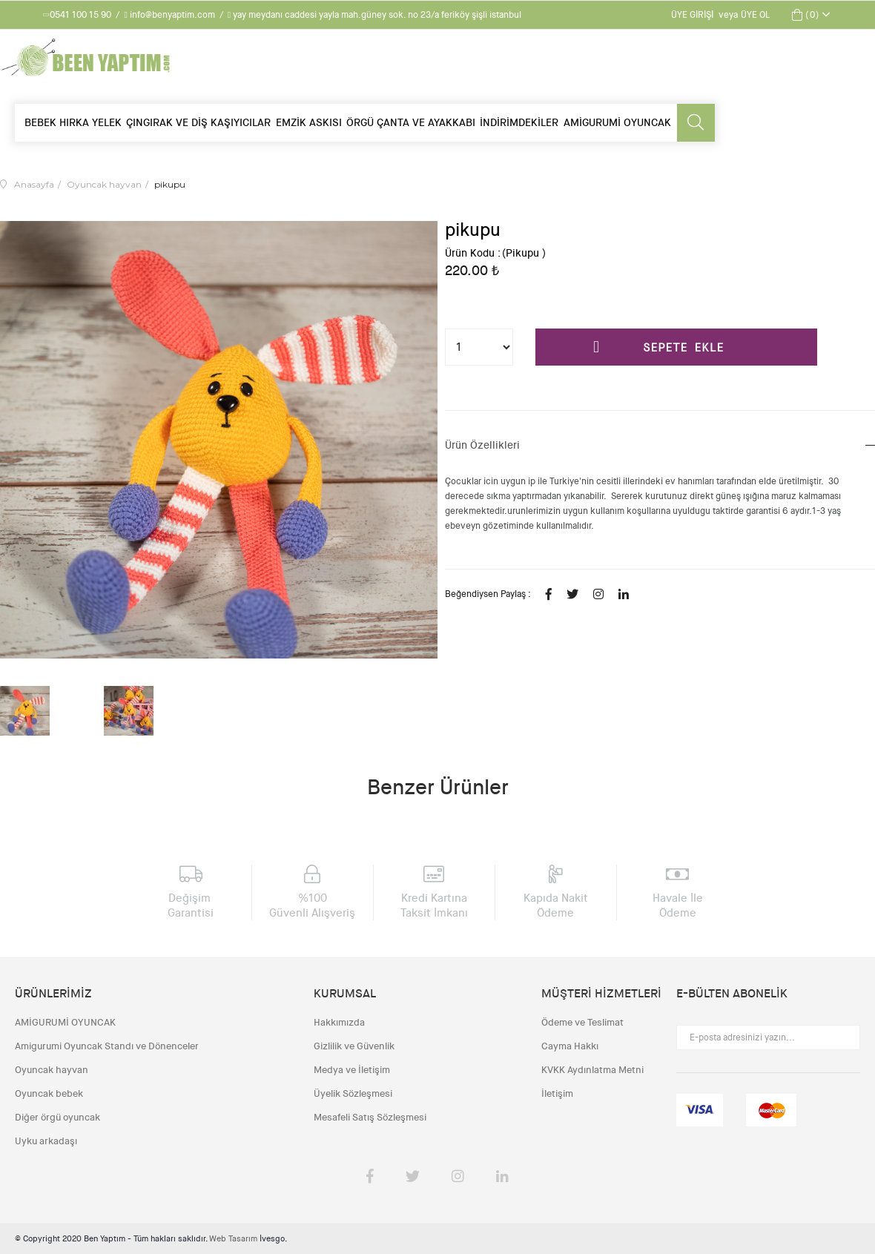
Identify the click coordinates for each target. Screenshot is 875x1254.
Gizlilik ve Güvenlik (354, 1046)
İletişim (557, 1093)
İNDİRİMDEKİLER (519, 122)
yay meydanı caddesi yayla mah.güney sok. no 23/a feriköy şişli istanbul (374, 15)
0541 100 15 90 (77, 15)
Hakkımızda (339, 1022)
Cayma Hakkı (569, 1046)
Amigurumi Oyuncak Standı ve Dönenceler (107, 1046)
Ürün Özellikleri (482, 445)
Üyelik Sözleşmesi (353, 1093)
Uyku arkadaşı (46, 1141)
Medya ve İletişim (352, 1069)
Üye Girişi (692, 15)
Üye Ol (755, 15)
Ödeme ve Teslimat (582, 1022)
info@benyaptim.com (169, 15)
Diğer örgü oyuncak (57, 1117)
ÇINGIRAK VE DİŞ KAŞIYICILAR (198, 122)
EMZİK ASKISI (309, 122)
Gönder (841, 1037)
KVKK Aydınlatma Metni (592, 1069)
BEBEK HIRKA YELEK (73, 122)
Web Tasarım (234, 1238)
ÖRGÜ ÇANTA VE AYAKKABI (410, 122)
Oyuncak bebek (49, 1093)
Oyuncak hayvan (51, 1069)
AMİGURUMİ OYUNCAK (617, 122)
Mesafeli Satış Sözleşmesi (370, 1117)
